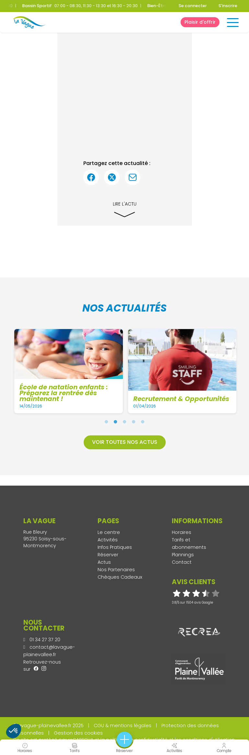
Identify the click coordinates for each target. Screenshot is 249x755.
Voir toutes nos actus (124, 442)
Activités (108, 540)
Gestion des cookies (78, 733)
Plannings (183, 554)
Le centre (109, 532)
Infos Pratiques (115, 547)
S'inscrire (228, 5)
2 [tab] (115, 422)
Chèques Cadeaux (120, 577)
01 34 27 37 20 (41, 639)
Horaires (181, 532)
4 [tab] (133, 422)
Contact (182, 562)
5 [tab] (142, 422)
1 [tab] (106, 422)
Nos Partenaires (116, 569)
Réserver (108, 554)
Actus (104, 562)
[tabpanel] (69, 371)
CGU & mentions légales (122, 725)
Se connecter (193, 5)
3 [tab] (124, 422)
